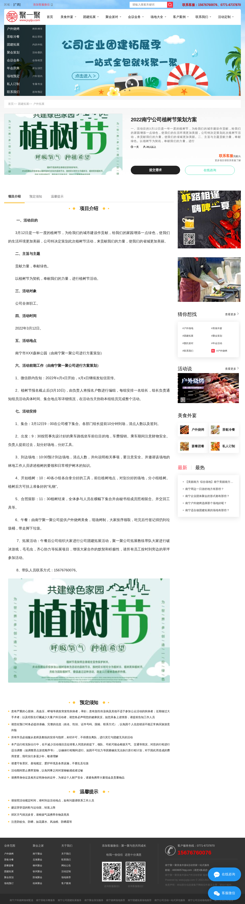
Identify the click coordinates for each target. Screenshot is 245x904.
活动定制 (224, 17)
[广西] (17, 4)
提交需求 (155, 170)
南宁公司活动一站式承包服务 (169, 900)
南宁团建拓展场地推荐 (139, 900)
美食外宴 (67, 17)
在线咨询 (210, 170)
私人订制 (13, 84)
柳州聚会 (37, 865)
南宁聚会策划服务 (93, 900)
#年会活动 (216, 343)
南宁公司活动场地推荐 (200, 900)
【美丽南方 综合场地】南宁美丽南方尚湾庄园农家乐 (209, 481)
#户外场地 (187, 328)
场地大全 (157, 17)
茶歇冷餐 (13, 36)
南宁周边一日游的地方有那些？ (204, 488)
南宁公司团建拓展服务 (69, 900)
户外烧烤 (13, 28)
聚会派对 (112, 17)
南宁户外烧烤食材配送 (21, 900)
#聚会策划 (216, 335)
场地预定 (13, 76)
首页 (50, 17)
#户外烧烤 (219, 351)
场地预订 (9, 883)
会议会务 (134, 17)
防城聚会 (37, 877)
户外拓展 (38, 103)
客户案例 (179, 17)
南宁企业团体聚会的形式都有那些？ (207, 496)
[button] (115, 90)
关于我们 (66, 853)
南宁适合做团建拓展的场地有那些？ (207, 510)
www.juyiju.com (187, 880)
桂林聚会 (37, 883)
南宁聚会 (37, 853)
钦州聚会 (37, 871)
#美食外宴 (216, 328)
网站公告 (66, 865)
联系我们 (201, 17)
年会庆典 (13, 68)
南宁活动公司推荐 (223, 900)
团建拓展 (89, 17)
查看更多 (230, 314)
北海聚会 (37, 859)
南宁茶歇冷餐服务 (45, 900)
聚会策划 (13, 52)
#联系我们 (187, 350)
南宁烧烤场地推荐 (115, 900)
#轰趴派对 (187, 343)
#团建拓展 (187, 335)
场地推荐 (66, 877)
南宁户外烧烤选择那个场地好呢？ (206, 503)
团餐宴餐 (9, 865)
